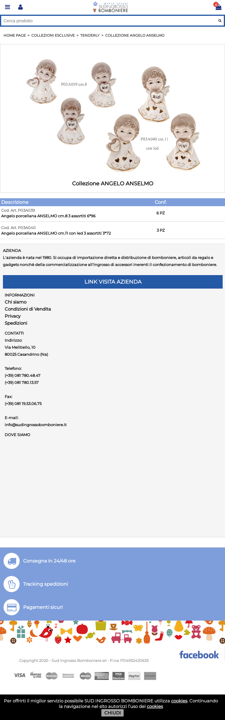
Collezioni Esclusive (53, 35)
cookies (179, 701)
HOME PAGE (15, 35)
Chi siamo (15, 302)
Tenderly (90, 35)
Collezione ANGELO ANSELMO (134, 35)
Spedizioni (16, 323)
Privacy (13, 316)
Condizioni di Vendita (28, 309)
